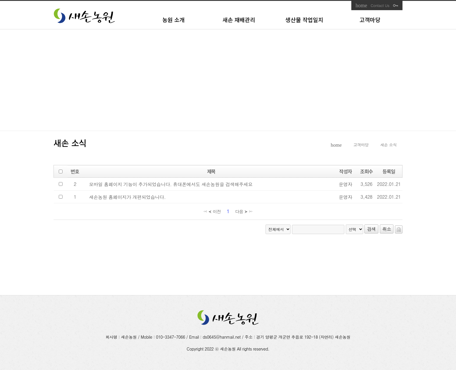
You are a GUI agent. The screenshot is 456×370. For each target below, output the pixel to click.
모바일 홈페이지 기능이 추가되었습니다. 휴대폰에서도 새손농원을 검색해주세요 (170, 184)
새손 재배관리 (238, 20)
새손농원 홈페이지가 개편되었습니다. (127, 197)
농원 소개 (173, 20)
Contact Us (380, 5)
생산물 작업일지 (304, 20)
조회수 (366, 171)
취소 (386, 229)
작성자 (345, 171)
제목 (211, 171)
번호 (75, 171)
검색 (371, 229)
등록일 (388, 171)
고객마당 (369, 20)
